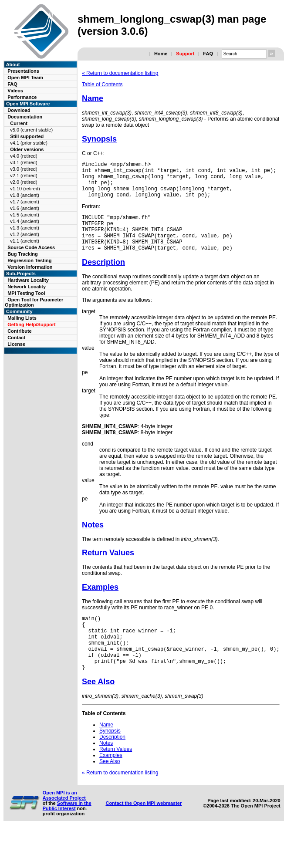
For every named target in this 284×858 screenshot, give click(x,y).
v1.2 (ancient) (24, 234)
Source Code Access (31, 247)
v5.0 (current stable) (31, 129)
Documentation (24, 116)
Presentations (23, 71)
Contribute (19, 331)
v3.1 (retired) (23, 162)
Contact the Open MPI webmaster (143, 830)
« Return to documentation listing (120, 73)
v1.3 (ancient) (24, 227)
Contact (16, 337)
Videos (15, 90)
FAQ (208, 53)
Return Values (108, 568)
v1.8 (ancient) (24, 195)
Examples (100, 602)
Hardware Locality (28, 280)
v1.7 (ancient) (24, 201)
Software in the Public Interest (67, 833)
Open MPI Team (25, 77)
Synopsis (99, 139)
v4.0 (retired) (23, 156)
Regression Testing (29, 260)
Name (92, 98)
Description (103, 278)
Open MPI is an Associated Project (64, 822)
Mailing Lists (22, 318)
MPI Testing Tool (26, 293)
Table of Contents (102, 84)
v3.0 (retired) (23, 169)
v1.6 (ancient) (24, 208)
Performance (22, 97)
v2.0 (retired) (23, 182)
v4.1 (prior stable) (28, 142)
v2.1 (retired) (23, 175)
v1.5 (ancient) (24, 214)
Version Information (29, 267)
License (16, 344)
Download (18, 110)
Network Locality (26, 286)
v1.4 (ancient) (24, 221)
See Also (98, 709)
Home (161, 53)
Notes (93, 540)
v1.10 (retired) (25, 188)
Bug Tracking (22, 254)
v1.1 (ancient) (24, 240)
